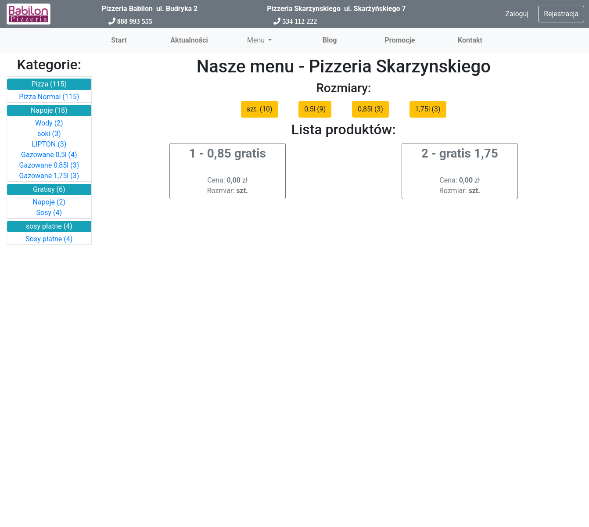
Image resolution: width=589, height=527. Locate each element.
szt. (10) (260, 109)
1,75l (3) (428, 109)
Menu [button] (256, 40)
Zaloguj (516, 14)
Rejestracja (561, 14)
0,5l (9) (315, 109)
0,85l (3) (370, 109)
